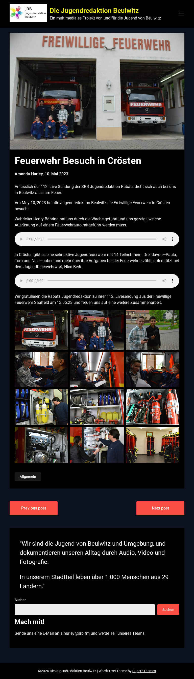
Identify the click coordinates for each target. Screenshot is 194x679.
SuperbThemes (144, 671)
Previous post (33, 508)
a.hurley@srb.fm (75, 633)
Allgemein (28, 477)
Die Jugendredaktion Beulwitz (94, 10)
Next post (160, 508)
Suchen (21, 600)
